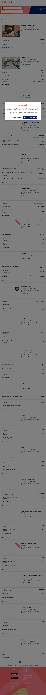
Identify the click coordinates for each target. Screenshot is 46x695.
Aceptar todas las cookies (30, 117)
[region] (23, 111)
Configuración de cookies (15, 117)
